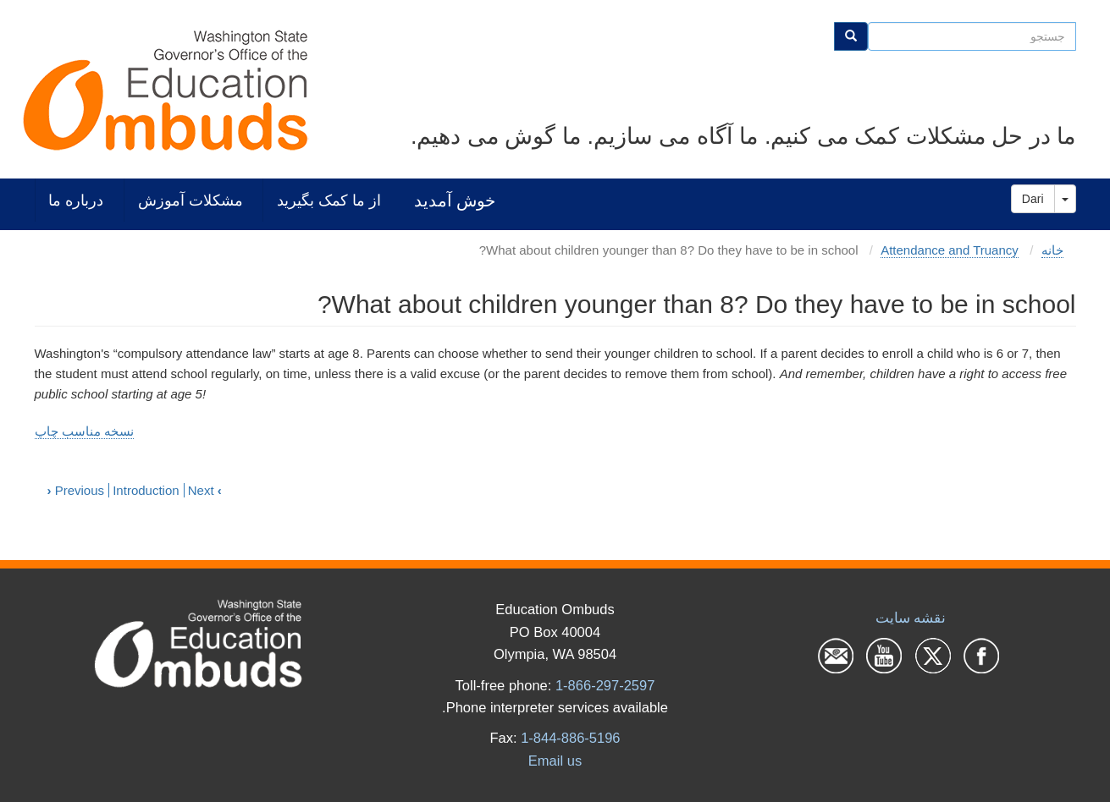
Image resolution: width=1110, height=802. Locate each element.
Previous (76, 490)
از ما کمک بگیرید (329, 200)
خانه (1052, 250)
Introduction (146, 490)
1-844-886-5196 (570, 737)
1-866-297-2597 (604, 685)
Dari (1033, 199)
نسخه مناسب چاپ (84, 431)
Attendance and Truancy (950, 250)
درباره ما (75, 200)
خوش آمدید (454, 200)
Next (205, 490)
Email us (555, 760)
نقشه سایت (911, 617)
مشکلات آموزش (190, 200)
